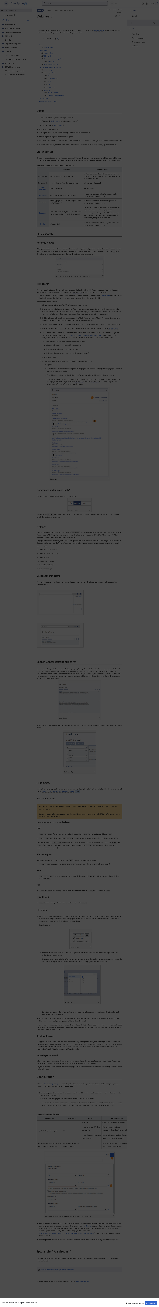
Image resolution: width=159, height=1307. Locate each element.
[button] (135, 1303)
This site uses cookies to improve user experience (19, 1303)
